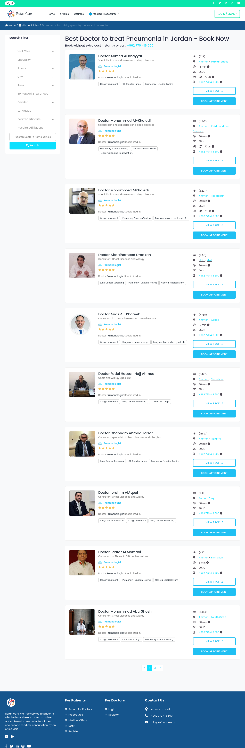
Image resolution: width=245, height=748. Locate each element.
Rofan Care (19, 14)
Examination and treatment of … (117, 153)
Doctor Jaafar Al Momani (119, 552)
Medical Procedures (104, 14)
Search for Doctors (80, 709)
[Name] (32, 137)
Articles (64, 14)
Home (51, 14)
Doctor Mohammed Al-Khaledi (124, 120)
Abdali (215, 320)
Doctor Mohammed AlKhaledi (123, 190)
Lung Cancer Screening (112, 282)
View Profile (214, 91)
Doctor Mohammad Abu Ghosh (125, 611)
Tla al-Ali (216, 438)
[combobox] (35, 52)
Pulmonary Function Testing (159, 84)
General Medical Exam (144, 148)
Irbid (202, 260)
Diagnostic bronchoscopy (135, 342)
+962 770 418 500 (140, 45)
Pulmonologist (112, 66)
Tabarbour (217, 196)
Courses (79, 14)
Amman (204, 61)
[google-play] (12, 736)
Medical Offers (78, 720)
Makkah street (219, 61)
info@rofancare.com (164, 722)
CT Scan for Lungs (131, 84)
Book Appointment (214, 101)
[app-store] (6, 736)
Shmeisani (217, 379)
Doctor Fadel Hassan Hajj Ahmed (126, 373)
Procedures (76, 714)
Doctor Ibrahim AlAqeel (118, 492)
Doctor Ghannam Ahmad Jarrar (125, 433)
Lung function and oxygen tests (169, 342)
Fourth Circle (218, 617)
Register (74, 731)
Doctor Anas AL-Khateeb (119, 314)
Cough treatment (109, 84)
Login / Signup (227, 14)
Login (72, 725)
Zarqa (203, 498)
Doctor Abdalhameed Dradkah (124, 254)
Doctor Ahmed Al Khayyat (120, 56)
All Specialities (29, 25)
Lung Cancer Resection (112, 520)
